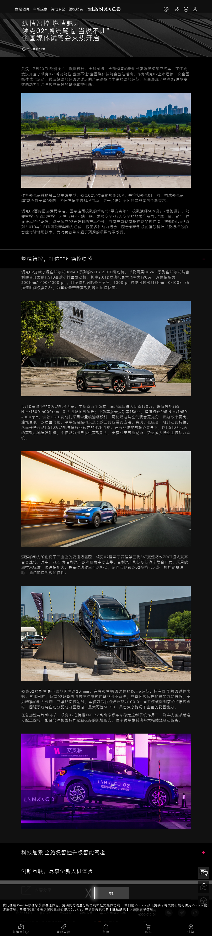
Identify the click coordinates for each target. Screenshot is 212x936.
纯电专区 (58, 9)
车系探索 (40, 9)
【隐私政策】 (119, 909)
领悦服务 (75, 9)
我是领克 (22, 9)
